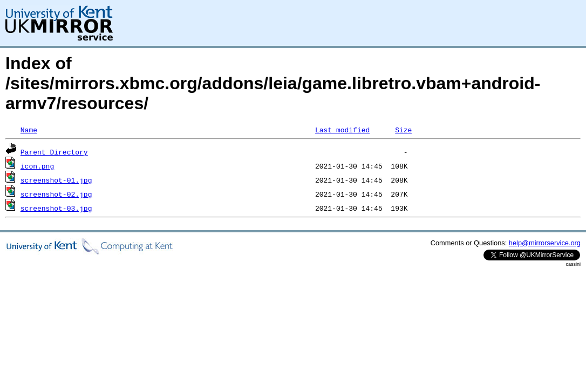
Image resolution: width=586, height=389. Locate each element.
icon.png (37, 166)
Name (29, 130)
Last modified (342, 130)
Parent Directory (54, 152)
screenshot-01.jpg (56, 180)
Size (403, 130)
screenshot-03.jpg (56, 208)
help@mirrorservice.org (545, 243)
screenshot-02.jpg (56, 194)
